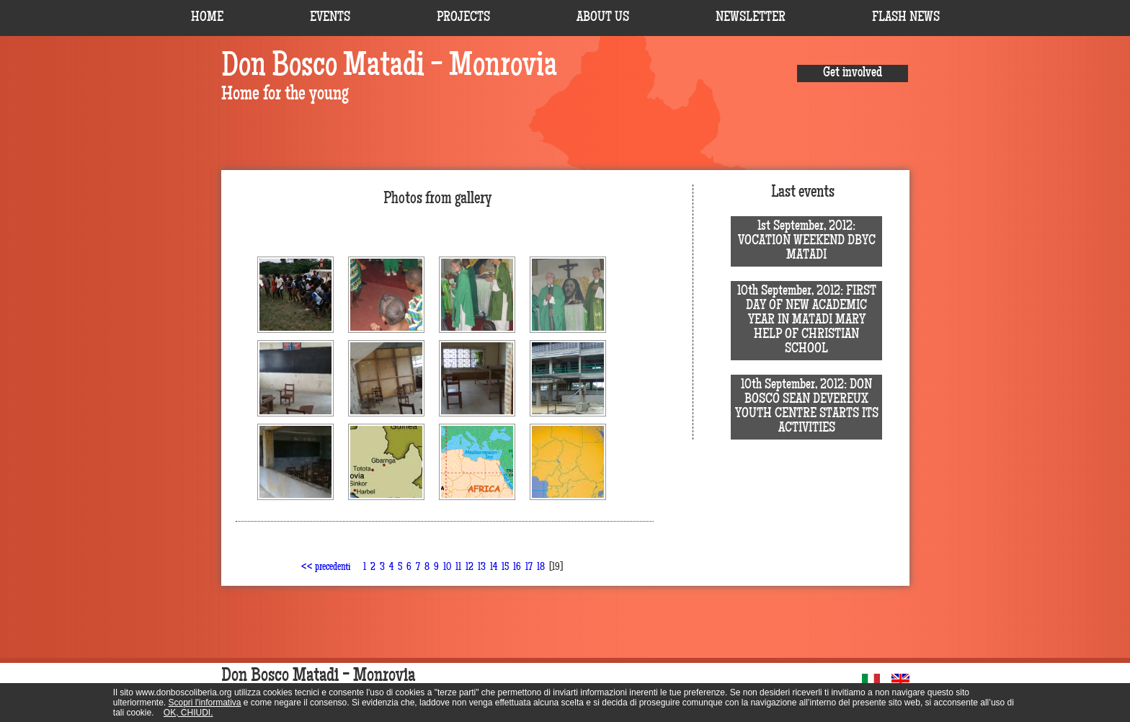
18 (541, 567)
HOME (207, 18)
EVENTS (330, 18)
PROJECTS (463, 18)
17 (529, 567)
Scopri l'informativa (205, 703)
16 (517, 567)
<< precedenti (325, 567)
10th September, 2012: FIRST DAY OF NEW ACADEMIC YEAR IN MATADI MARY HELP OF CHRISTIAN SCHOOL (806, 321)
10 (447, 567)
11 (458, 567)
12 (469, 567)
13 (482, 567)
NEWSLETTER (751, 18)
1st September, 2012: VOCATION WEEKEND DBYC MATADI (807, 241)
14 (493, 567)
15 (505, 567)
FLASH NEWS (906, 18)
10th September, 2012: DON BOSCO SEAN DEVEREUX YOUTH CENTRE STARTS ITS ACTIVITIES (806, 407)
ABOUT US (603, 18)
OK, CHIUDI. (188, 713)
